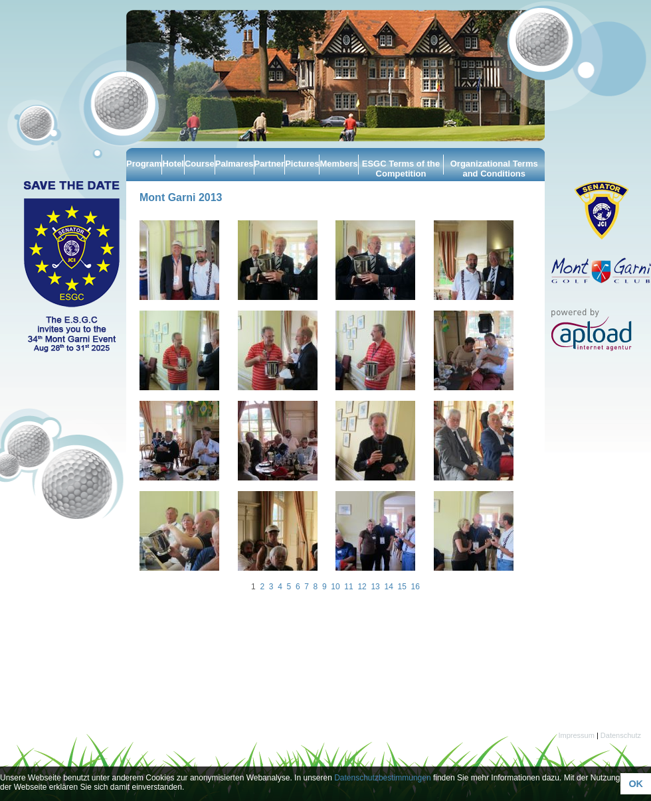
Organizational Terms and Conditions (494, 169)
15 (401, 586)
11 (348, 586)
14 (388, 586)
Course (200, 164)
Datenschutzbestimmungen (382, 777)
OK (635, 783)
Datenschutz (621, 735)
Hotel (173, 164)
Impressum (576, 735)
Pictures (302, 164)
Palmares (234, 164)
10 (335, 586)
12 (361, 586)
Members (338, 164)
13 (375, 586)
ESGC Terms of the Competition (401, 169)
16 (415, 586)
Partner (269, 164)
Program (143, 164)
